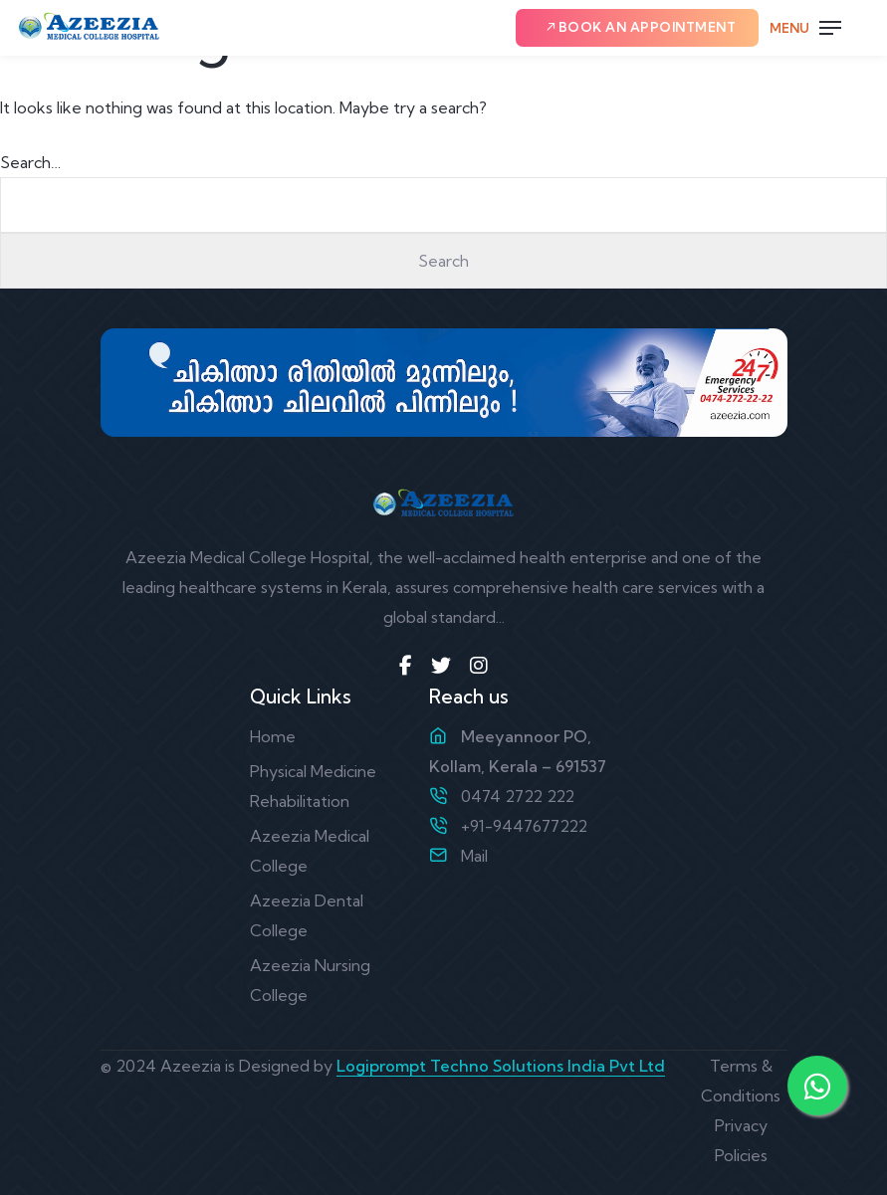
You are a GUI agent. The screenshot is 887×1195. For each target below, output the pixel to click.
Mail (474, 856)
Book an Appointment (640, 27)
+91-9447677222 (524, 826)
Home (273, 736)
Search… (30, 162)
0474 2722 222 (517, 796)
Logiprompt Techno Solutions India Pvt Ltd (500, 1066)
